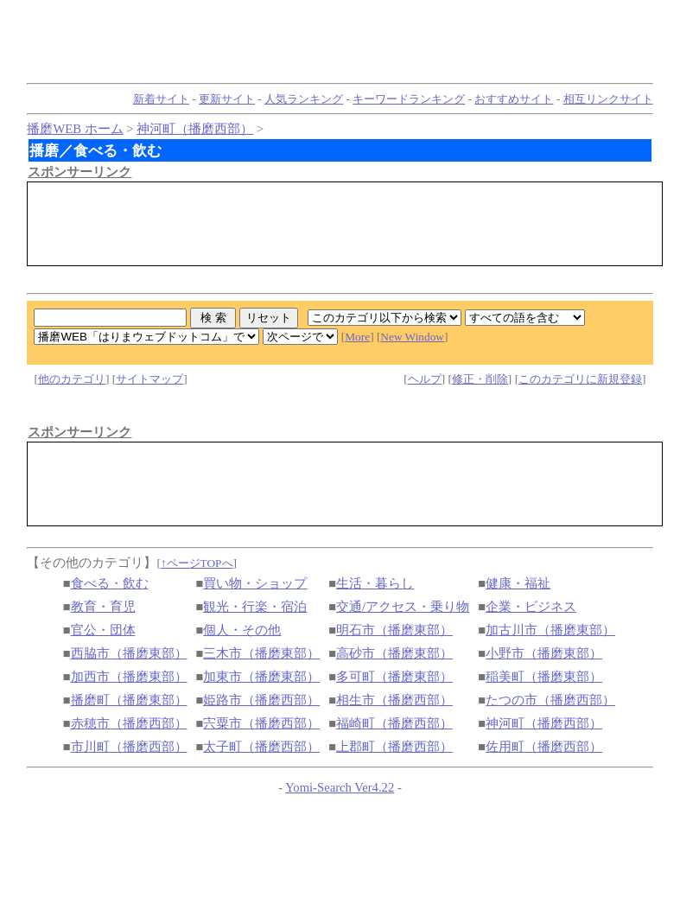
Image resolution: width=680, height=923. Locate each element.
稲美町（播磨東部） (544, 677)
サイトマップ (149, 378)
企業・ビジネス (531, 607)
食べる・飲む (110, 583)
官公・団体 (103, 630)
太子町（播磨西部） (261, 747)
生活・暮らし (375, 583)
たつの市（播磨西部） (550, 700)
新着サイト (161, 98)
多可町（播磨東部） (394, 677)
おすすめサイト (513, 98)
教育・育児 (103, 607)
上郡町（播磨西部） (394, 747)
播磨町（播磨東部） (129, 700)
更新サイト (227, 98)
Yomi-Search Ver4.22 (339, 787)
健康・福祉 (518, 583)
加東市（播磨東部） (261, 677)
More (357, 336)
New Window (412, 336)
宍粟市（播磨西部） (261, 723)
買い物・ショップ (255, 583)
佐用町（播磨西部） (544, 747)
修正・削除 (480, 378)
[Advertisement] (344, 224)
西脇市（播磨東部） (129, 653)
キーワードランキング (409, 98)
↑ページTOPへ (197, 563)
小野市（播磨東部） (544, 653)
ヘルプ (425, 378)
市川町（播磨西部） (129, 747)
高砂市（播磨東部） (394, 653)
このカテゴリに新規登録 (580, 378)
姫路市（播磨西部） (261, 700)
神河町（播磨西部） (195, 129)
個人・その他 (242, 630)
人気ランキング (303, 98)
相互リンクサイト (608, 98)
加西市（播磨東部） (129, 677)
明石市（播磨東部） (394, 630)
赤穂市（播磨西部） (129, 723)
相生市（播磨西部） (394, 700)
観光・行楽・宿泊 (255, 607)
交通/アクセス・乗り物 (402, 607)
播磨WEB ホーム (75, 129)
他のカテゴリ (71, 378)
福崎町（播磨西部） (394, 723)
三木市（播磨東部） (261, 653)
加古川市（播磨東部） (550, 630)
